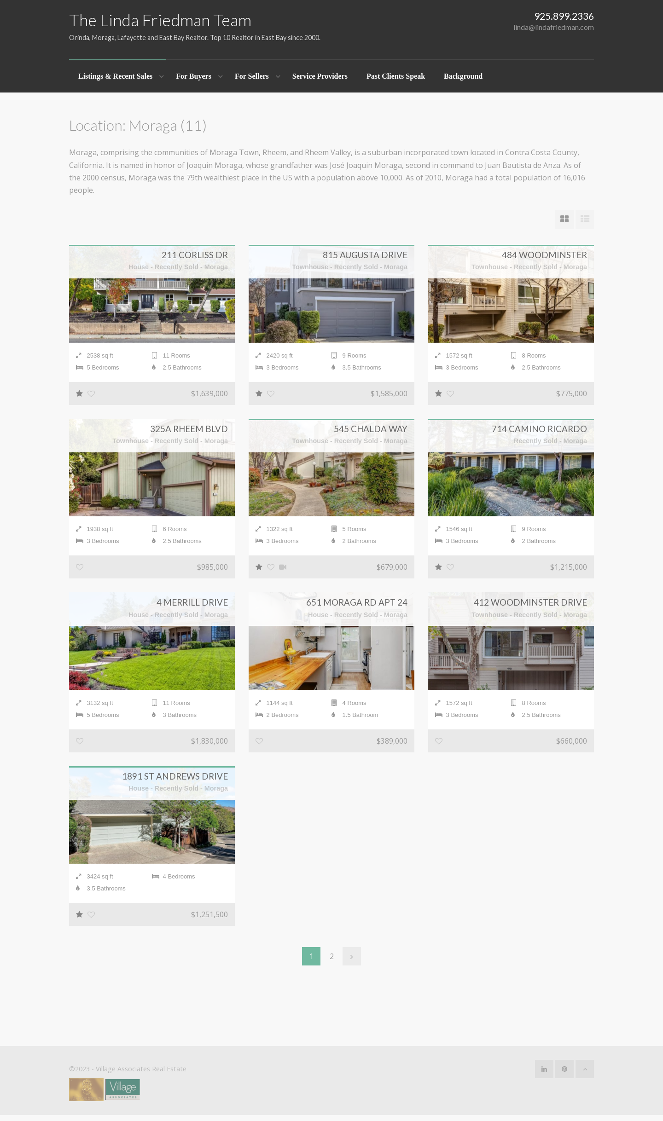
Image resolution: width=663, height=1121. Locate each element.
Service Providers (320, 76)
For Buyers (193, 76)
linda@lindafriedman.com (553, 27)
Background (463, 76)
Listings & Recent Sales (115, 76)
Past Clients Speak (395, 76)
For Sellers (252, 76)
